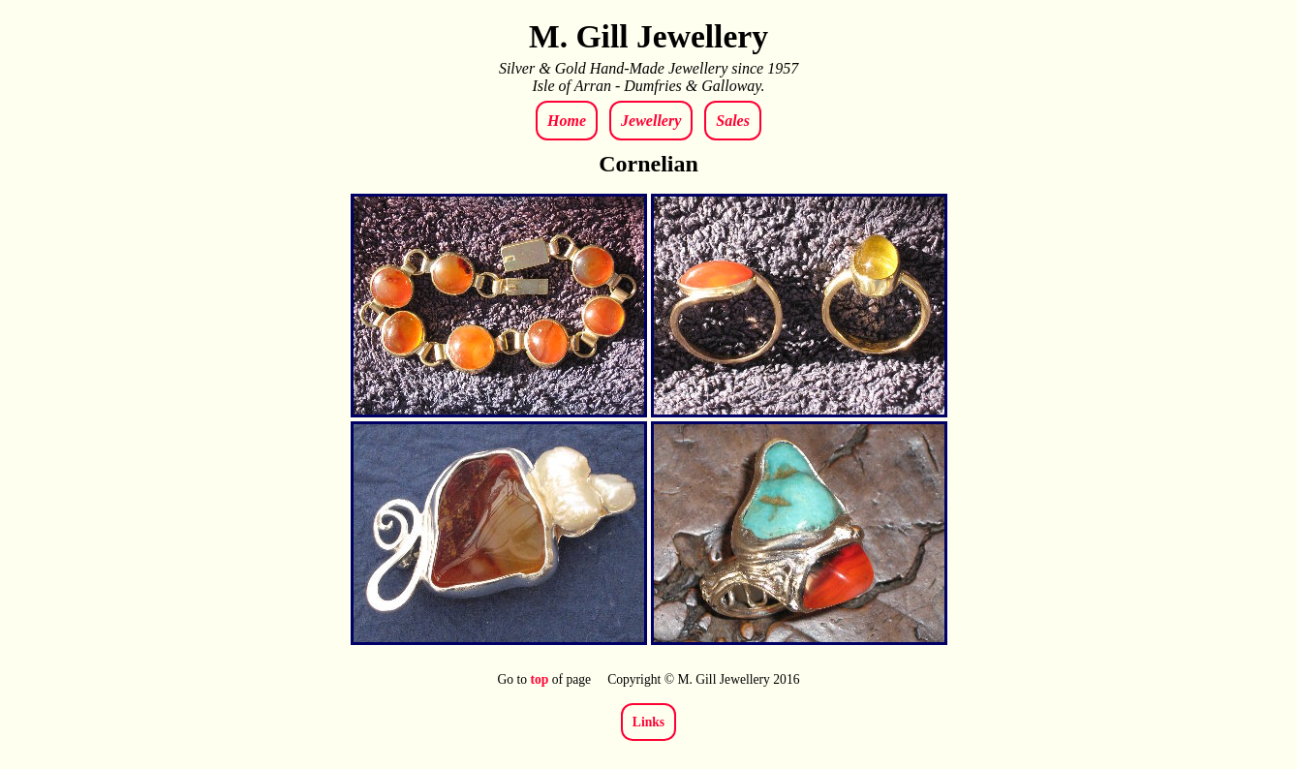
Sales (733, 120)
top (539, 679)
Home (566, 120)
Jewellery (651, 120)
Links (648, 722)
